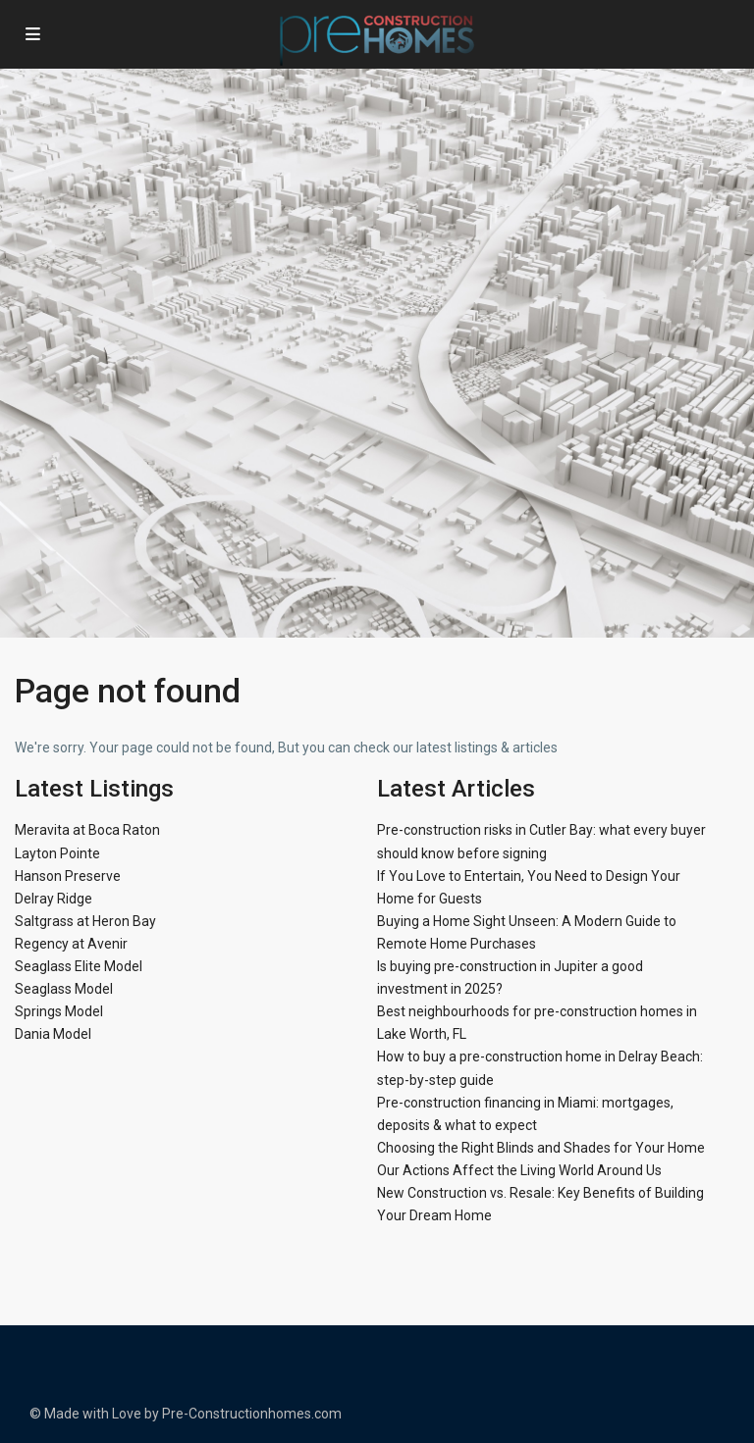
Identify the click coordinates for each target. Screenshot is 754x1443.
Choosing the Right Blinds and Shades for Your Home (541, 1148)
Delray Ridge (53, 898)
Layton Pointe (57, 853)
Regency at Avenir (71, 944)
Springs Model (59, 1011)
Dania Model (53, 1034)
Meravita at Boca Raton (87, 830)
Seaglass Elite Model (78, 966)
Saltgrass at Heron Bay (85, 921)
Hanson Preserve (68, 876)
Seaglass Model (64, 989)
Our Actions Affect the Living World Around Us (519, 1170)
